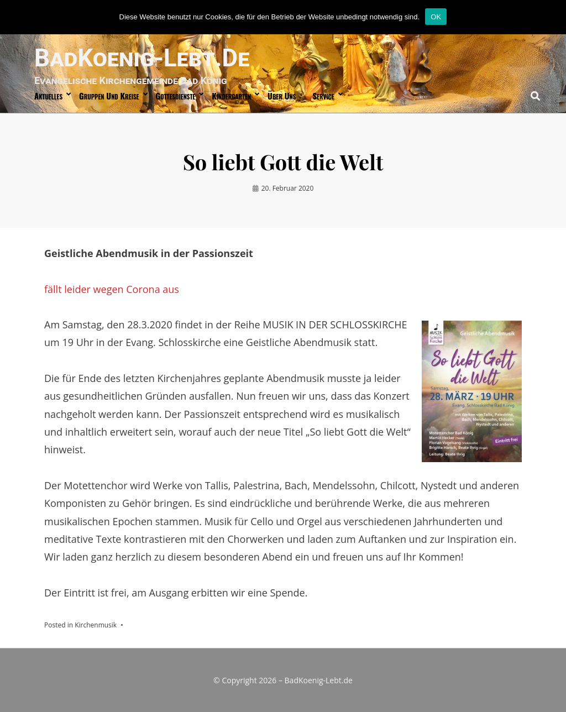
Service (323, 96)
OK (436, 17)
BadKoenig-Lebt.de (141, 58)
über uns (282, 96)
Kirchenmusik (96, 625)
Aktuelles (48, 96)
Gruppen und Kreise (109, 96)
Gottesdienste (176, 96)
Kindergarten (231, 96)
